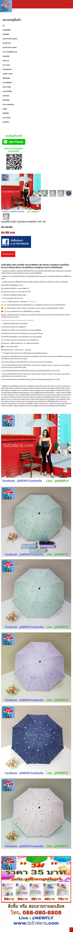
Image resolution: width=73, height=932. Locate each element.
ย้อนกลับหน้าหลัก (8, 254)
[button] (69, 4)
